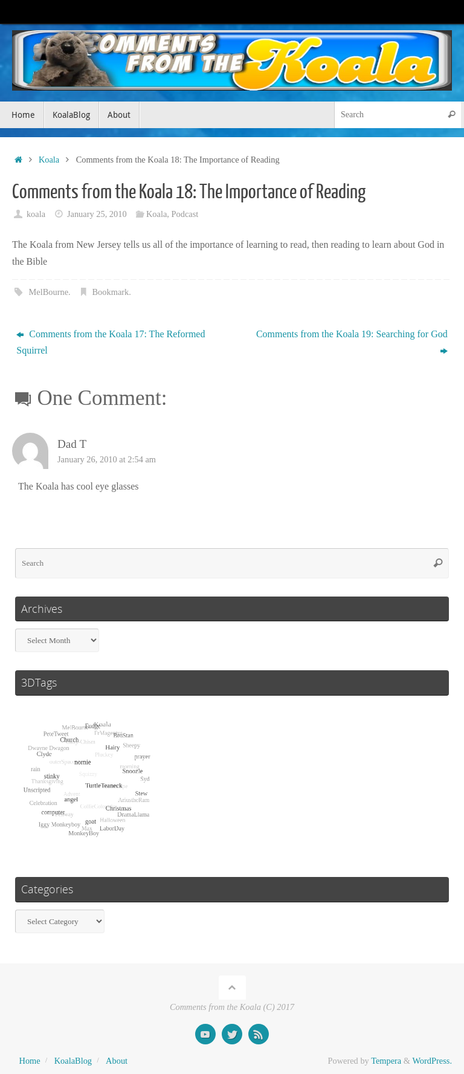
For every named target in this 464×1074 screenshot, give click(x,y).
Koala (49, 159)
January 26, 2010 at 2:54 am (106, 459)
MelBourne (48, 292)
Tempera (386, 1061)
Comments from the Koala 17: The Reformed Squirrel (110, 342)
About (116, 1061)
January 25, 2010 (97, 214)
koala (36, 214)
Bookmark (110, 292)
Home (29, 1061)
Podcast (184, 214)
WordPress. (432, 1061)
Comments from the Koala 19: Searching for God (352, 342)
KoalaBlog (73, 1061)
